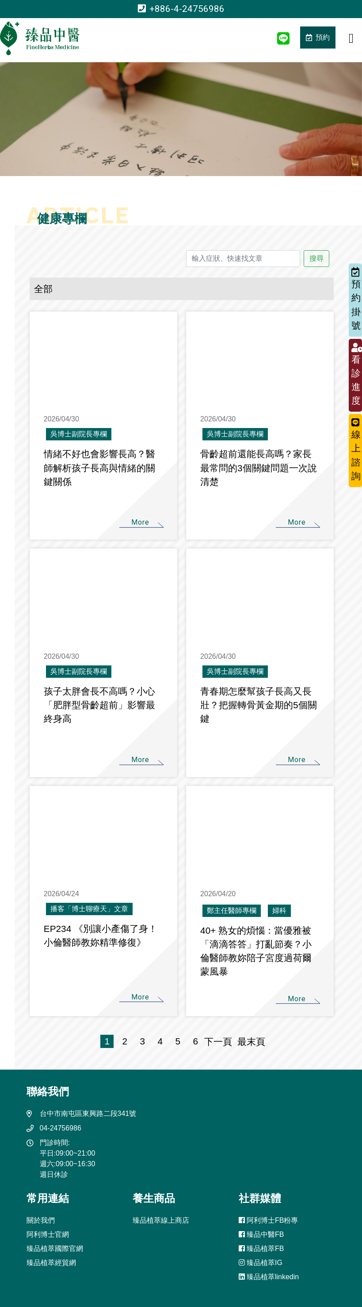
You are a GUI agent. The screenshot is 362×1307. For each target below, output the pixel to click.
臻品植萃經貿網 (51, 1262)
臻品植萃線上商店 (161, 1220)
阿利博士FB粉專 (268, 1220)
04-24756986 (60, 1128)
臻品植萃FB (261, 1248)
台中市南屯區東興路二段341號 (88, 1113)
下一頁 (218, 1042)
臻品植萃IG (260, 1262)
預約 (318, 37)
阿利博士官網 (48, 1234)
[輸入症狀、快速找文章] (243, 258)
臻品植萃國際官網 (55, 1248)
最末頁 (248, 1042)
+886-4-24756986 (181, 9)
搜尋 (316, 258)
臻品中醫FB (261, 1234)
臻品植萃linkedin (269, 1277)
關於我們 (41, 1220)
